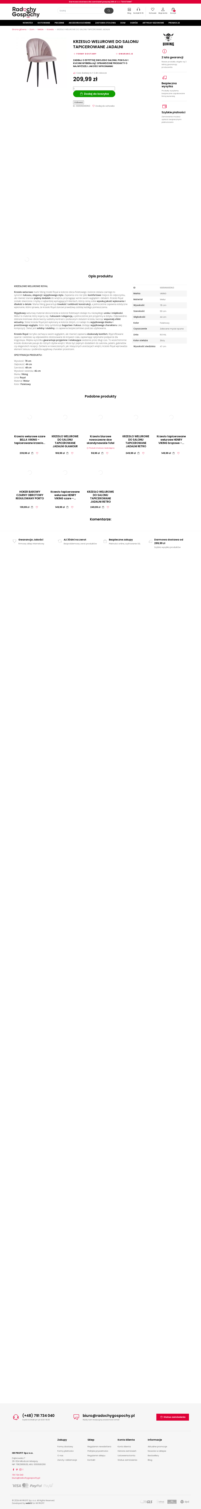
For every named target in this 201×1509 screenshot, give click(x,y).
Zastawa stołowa (105, 22)
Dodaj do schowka (103, 105)
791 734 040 (17, 1474)
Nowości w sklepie (157, 1450)
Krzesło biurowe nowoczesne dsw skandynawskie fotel (100, 440)
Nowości (28, 22)
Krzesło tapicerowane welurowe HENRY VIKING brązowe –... (171, 440)
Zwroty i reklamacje (67, 1459)
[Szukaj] (85, 11)
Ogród (134, 22)
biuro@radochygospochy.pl (109, 1415)
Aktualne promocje (157, 1446)
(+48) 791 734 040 (38, 1415)
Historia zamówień (127, 1450)
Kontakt (91, 1459)
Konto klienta (124, 1446)
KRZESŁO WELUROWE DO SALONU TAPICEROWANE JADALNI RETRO (135, 441)
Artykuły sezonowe (153, 22)
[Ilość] (94, 89)
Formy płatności (65, 1450)
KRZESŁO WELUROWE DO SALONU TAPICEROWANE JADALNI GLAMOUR (65, 441)
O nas (60, 1455)
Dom (122, 22)
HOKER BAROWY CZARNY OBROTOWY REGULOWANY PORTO (30, 495)
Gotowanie (43, 22)
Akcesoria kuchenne (80, 22)
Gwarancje (124, 53)
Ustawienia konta (126, 1455)
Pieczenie (59, 22)
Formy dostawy (84, 53)
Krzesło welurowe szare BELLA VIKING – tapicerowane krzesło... (29, 440)
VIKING (163, 293)
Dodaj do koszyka (94, 94)
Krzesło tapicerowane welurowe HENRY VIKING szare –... (65, 495)
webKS (29, 1503)
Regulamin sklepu (96, 1455)
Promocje (174, 22)
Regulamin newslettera (99, 1446)
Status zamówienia (172, 1417)
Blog (150, 1459)
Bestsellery (153, 1455)
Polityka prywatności (98, 1450)
